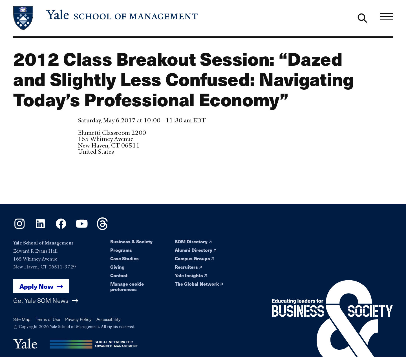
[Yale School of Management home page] (106, 18)
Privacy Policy (78, 319)
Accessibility (108, 319)
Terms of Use (48, 319)
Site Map (21, 319)
